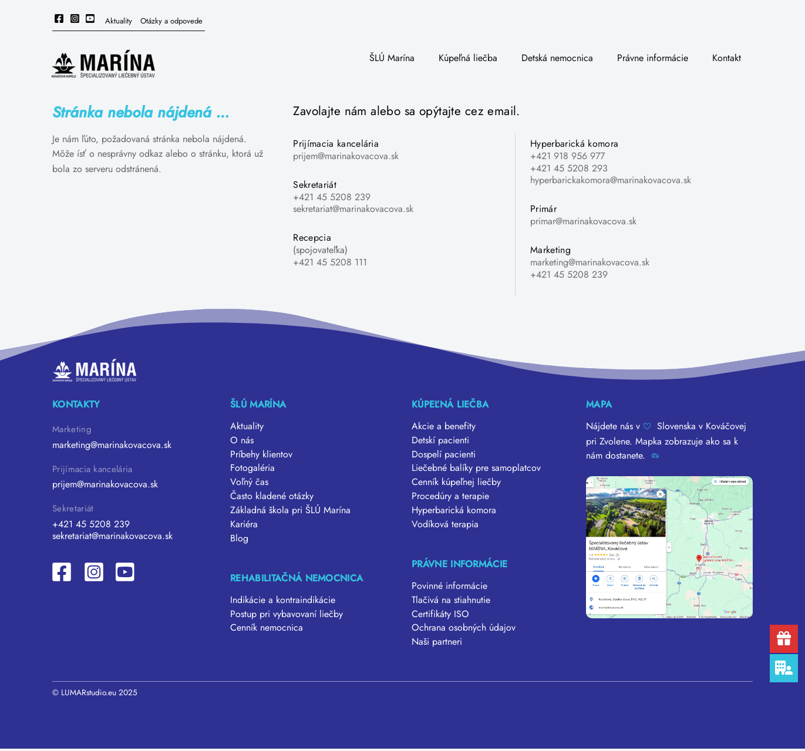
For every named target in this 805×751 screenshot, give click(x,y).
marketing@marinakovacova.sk (589, 262)
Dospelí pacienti (444, 454)
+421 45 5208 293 (569, 168)
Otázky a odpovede (171, 20)
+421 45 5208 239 (331, 197)
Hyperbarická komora (454, 510)
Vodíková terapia (445, 524)
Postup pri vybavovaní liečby (286, 615)
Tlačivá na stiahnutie (451, 601)
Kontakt (726, 58)
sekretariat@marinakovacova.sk (353, 208)
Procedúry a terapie (450, 496)
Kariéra (244, 524)
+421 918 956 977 (567, 156)
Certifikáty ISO (440, 615)
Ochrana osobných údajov (464, 629)
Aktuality (118, 20)
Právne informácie (652, 58)
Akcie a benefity (444, 426)
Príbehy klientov (261, 454)
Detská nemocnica (557, 58)
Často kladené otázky (272, 496)
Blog (239, 538)
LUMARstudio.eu (88, 693)
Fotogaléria (252, 468)
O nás (242, 440)
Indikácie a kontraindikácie (282, 601)
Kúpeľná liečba (468, 58)
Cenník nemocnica (266, 629)
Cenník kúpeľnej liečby (456, 482)
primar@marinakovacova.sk (583, 221)
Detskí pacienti (440, 440)
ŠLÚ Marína (392, 58)
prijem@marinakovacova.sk (346, 156)
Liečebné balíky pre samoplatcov (476, 468)
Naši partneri (437, 643)
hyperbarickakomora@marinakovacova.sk (610, 180)
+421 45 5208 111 (330, 262)
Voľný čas (249, 482)
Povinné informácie (449, 587)
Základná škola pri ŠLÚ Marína (290, 510)
